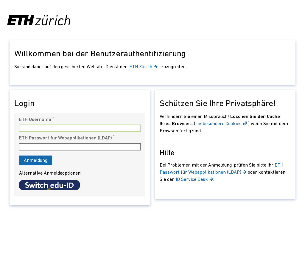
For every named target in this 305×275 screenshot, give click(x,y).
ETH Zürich (144, 67)
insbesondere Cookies (221, 124)
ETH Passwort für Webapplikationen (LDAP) (67, 138)
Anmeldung (35, 160)
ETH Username (36, 119)
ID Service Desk (194, 179)
